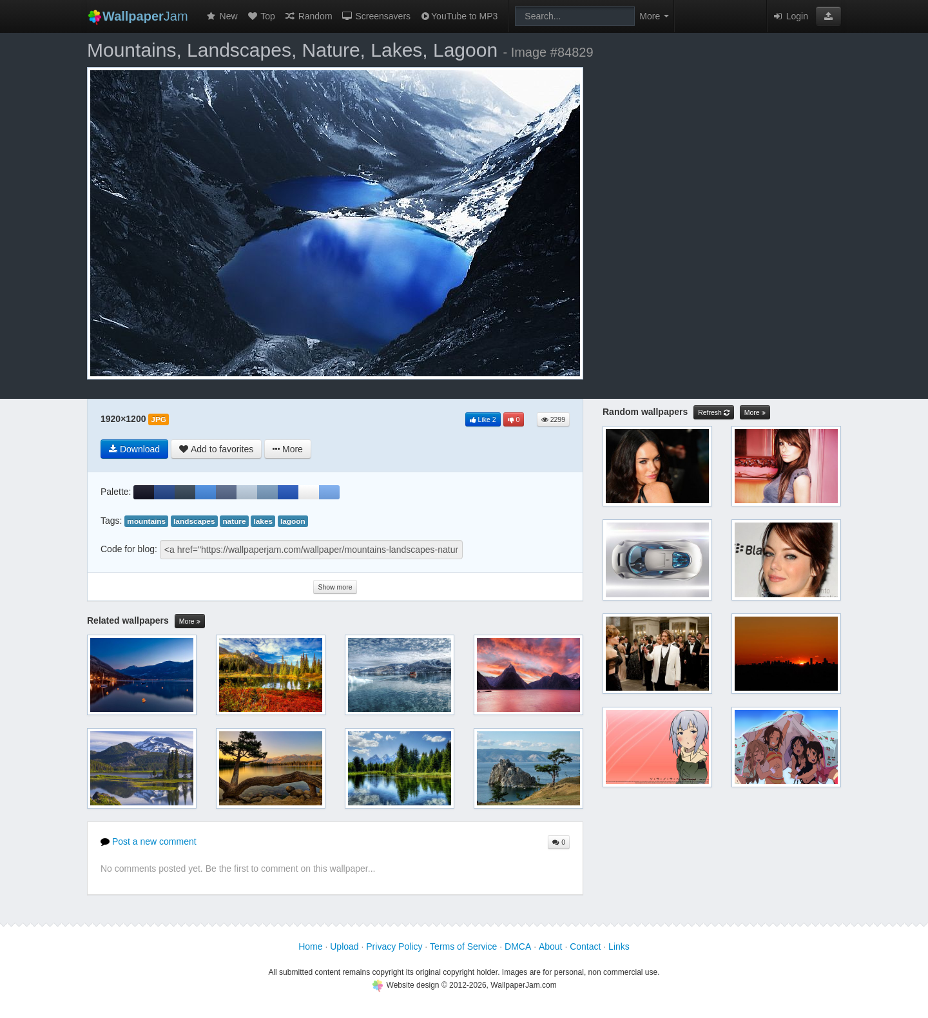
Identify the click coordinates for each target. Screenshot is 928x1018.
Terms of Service (463, 946)
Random (308, 16)
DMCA (518, 946)
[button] (828, 16)
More (189, 621)
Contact (585, 946)
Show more (335, 587)
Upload (344, 946)
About (551, 946)
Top (261, 16)
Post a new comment (149, 841)
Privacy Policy (394, 946)
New (222, 16)
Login (790, 16)
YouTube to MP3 (459, 16)
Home (310, 946)
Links (619, 946)
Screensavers (376, 16)
